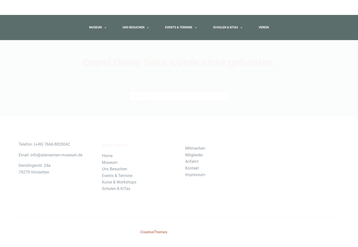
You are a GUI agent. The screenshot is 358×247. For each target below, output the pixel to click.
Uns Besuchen (137, 28)
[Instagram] (32, 7)
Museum (98, 28)
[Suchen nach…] (174, 96)
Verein (264, 27)
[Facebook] (20, 7)
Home (107, 155)
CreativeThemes (153, 232)
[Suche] (337, 7)
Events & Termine (182, 28)
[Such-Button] (224, 96)
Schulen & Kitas (229, 28)
